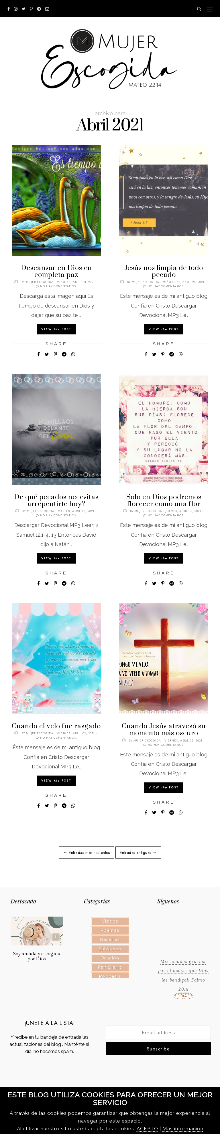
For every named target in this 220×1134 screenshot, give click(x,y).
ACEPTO (147, 1128)
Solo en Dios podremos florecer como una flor (163, 500)
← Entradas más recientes (86, 852)
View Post (56, 329)
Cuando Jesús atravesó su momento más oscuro (164, 730)
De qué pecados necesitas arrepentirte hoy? (56, 500)
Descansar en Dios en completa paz (56, 271)
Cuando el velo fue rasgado (56, 726)
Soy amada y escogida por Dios (36, 956)
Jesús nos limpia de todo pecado (163, 271)
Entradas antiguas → (138, 852)
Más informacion (182, 1128)
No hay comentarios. (58, 286)
